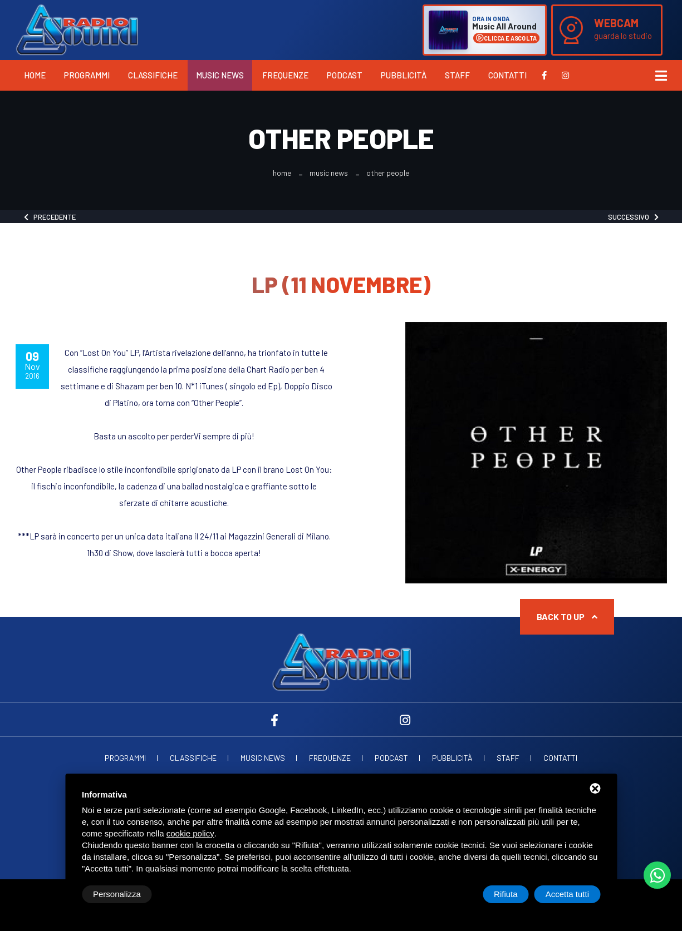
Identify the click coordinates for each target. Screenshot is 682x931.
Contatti (507, 75)
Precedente (50, 216)
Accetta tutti (567, 894)
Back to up (567, 616)
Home (35, 75)
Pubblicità (403, 75)
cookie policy (190, 833)
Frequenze (285, 75)
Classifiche (153, 75)
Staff (457, 75)
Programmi (87, 75)
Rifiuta (506, 894)
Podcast (344, 75)
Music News (220, 75)
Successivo (633, 216)
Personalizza (117, 894)
